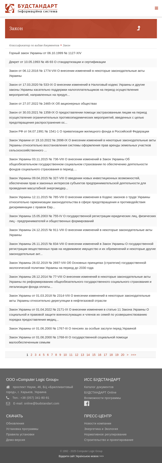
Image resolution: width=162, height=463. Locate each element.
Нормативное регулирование (105, 434)
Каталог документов (98, 387)
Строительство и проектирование (108, 440)
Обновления (15, 423)
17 (105, 354)
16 (99, 354)
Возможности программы (102, 398)
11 (70, 354)
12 (76, 354)
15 (93, 354)
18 (111, 354)
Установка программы (22, 429)
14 (88, 354)
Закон (66, 45)
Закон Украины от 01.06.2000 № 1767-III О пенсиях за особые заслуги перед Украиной (72, 328)
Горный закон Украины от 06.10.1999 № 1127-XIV (45, 53)
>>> (132, 354)
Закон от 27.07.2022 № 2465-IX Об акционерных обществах (53, 103)
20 (122, 354)
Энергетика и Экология (101, 429)
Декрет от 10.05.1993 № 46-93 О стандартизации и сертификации (57, 62)
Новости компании (97, 423)
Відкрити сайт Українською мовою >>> (81, 456)
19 (116, 354)
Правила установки (20, 434)
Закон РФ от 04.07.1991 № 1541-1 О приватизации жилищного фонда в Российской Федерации (79, 131)
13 (82, 354)
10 (65, 354)
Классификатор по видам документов (34, 45)
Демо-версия (15, 440)
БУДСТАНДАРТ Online (100, 392)
